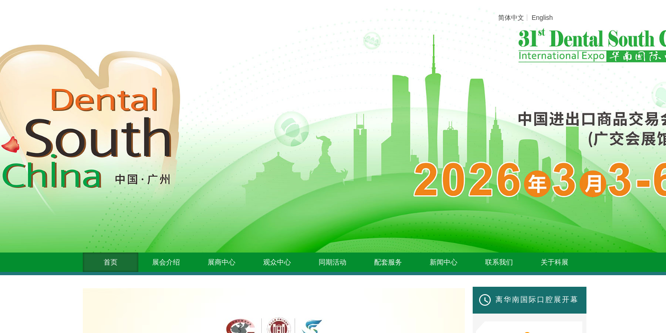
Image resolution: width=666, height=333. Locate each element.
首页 (110, 262)
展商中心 (221, 262)
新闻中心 (443, 262)
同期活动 (332, 262)
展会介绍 (166, 262)
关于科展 (554, 262)
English (542, 17)
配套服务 (388, 262)
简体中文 (511, 17)
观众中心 (277, 262)
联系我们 (499, 262)
